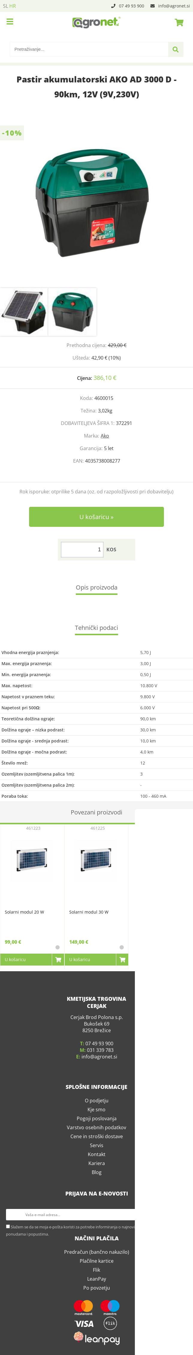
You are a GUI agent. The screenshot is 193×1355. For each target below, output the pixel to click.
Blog (97, 1170)
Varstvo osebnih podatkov (96, 1125)
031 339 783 (100, 1048)
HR (12, 6)
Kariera (96, 1161)
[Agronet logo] (96, 22)
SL (5, 6)
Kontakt (96, 1152)
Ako (105, 435)
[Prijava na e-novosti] (181, 1212)
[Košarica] (177, 22)
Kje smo (96, 1107)
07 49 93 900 (131, 6)
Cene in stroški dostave (96, 1134)
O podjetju (96, 1098)
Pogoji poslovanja (97, 1116)
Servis (96, 1143)
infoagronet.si (174, 6)
